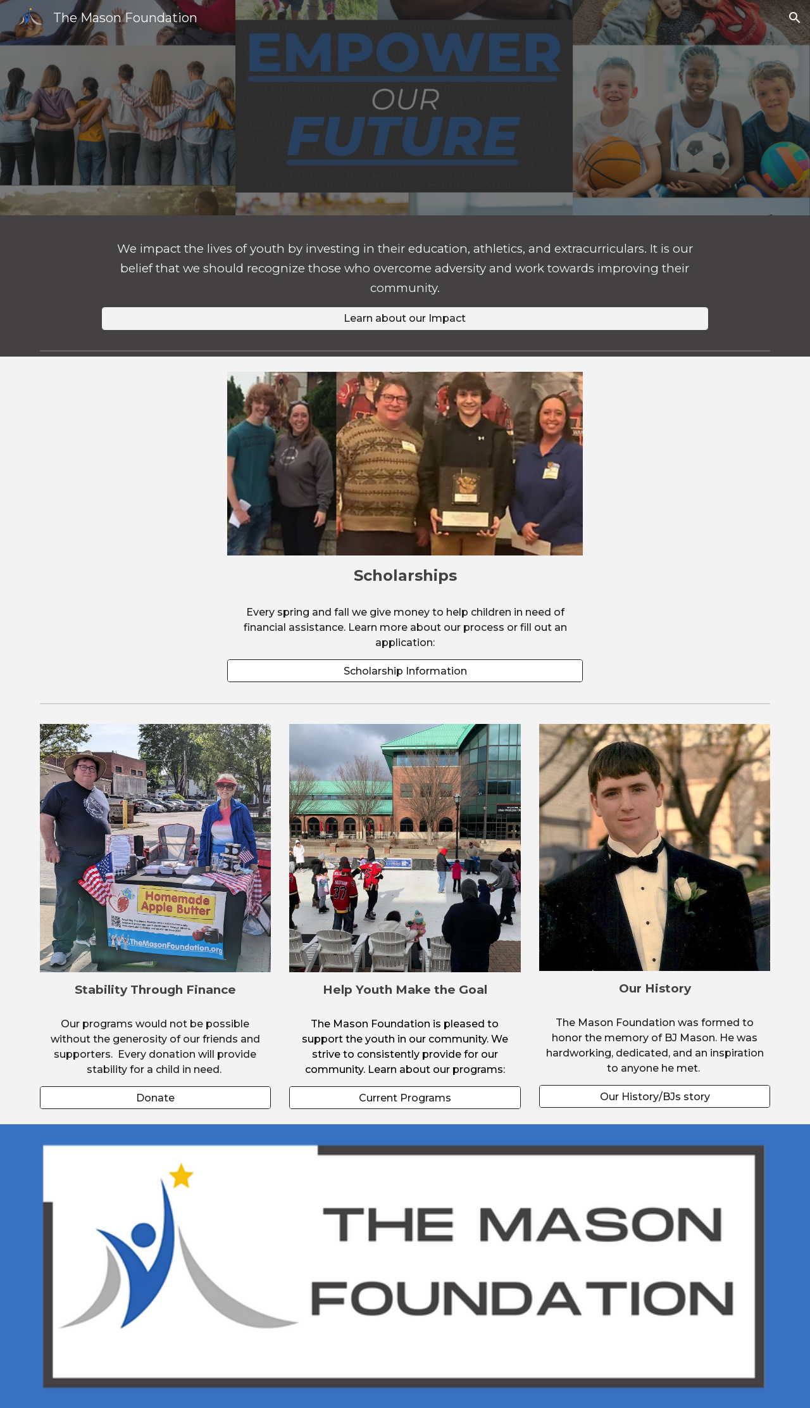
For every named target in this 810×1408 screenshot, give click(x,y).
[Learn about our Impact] (405, 318)
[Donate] (155, 1098)
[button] (795, 18)
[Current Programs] (405, 1098)
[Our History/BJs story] (655, 1097)
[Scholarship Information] (405, 671)
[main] (404, 269)
